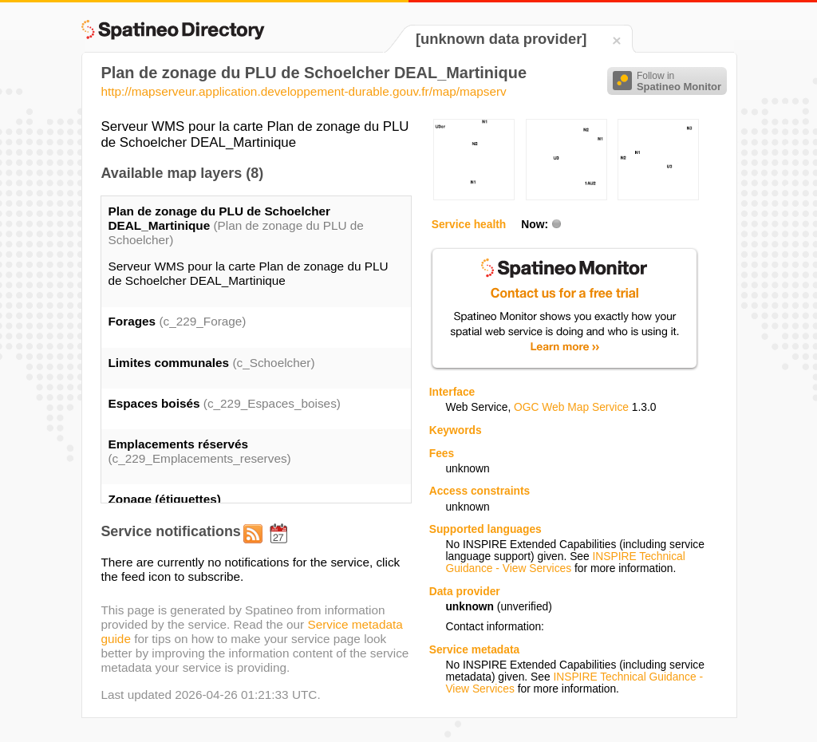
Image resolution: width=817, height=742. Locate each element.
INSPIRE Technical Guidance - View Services (565, 562)
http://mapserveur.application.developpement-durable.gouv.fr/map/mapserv (303, 91)
